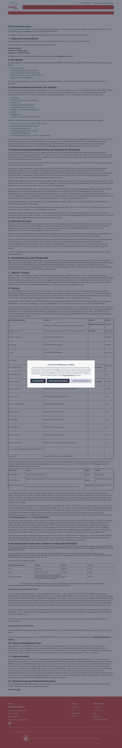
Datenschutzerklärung (69, 375)
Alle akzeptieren (38, 381)
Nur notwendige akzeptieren (58, 381)
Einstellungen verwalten (81, 381)
